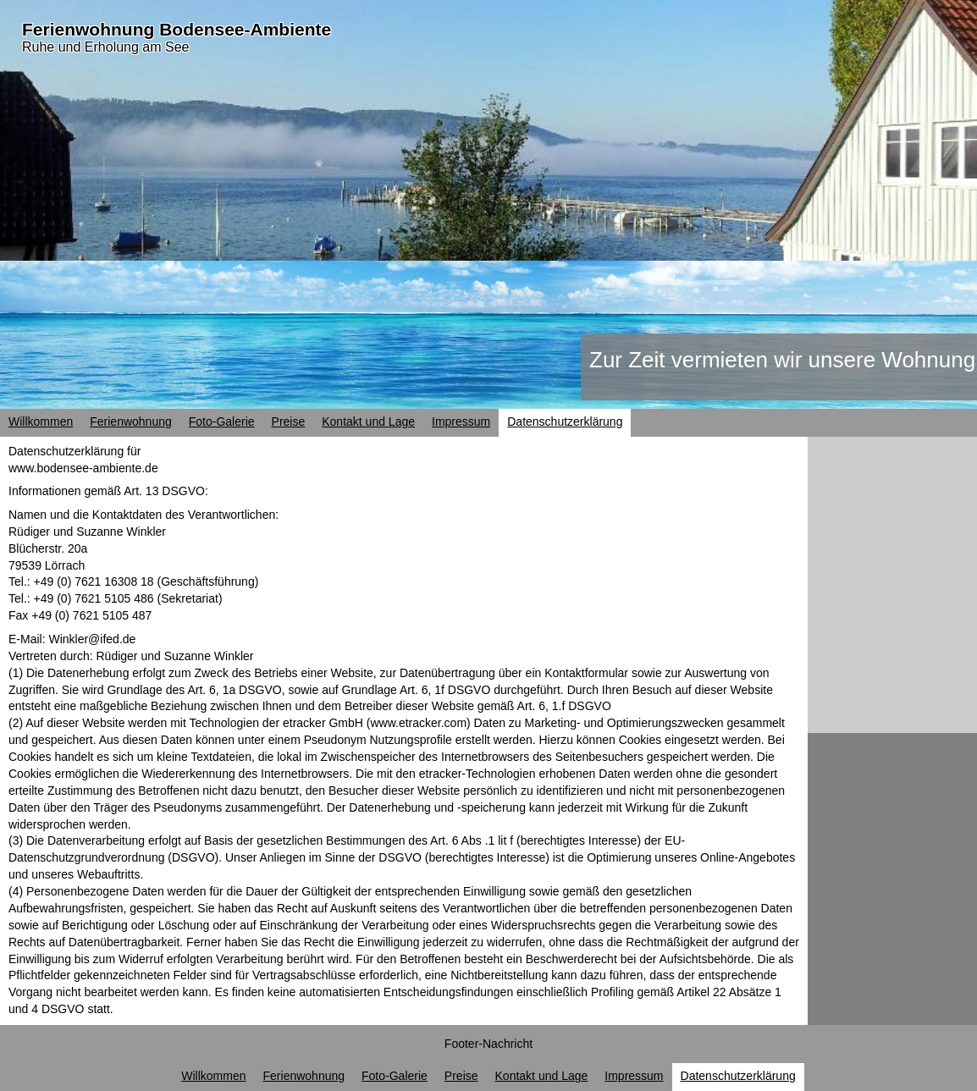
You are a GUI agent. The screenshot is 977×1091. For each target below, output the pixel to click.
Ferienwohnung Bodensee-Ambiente (176, 29)
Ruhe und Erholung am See (105, 47)
